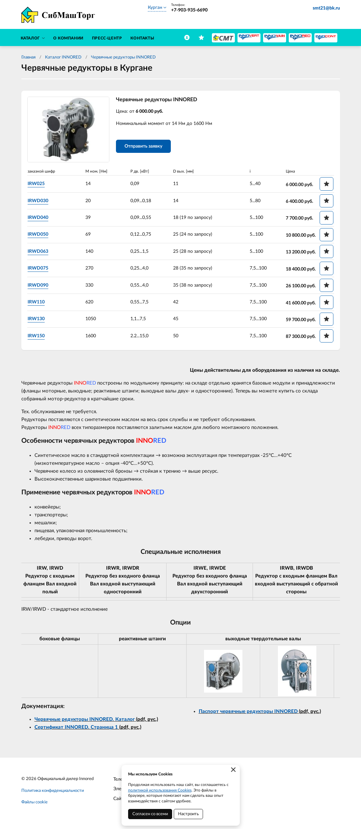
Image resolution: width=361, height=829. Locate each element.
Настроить (188, 814)
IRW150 (36, 336)
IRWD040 (38, 217)
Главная (28, 57)
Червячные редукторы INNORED (123, 57)
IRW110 (36, 302)
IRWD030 (38, 201)
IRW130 (36, 319)
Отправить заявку (143, 146)
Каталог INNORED (63, 57)
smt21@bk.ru (326, 8)
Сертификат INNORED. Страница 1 (76, 727)
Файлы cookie (34, 802)
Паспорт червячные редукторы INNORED (249, 711)
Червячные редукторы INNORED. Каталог (84, 719)
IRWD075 (38, 268)
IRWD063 (38, 251)
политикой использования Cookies (160, 790)
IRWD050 (38, 234)
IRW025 (36, 183)
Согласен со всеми (150, 814)
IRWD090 (38, 285)
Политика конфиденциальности (52, 791)
